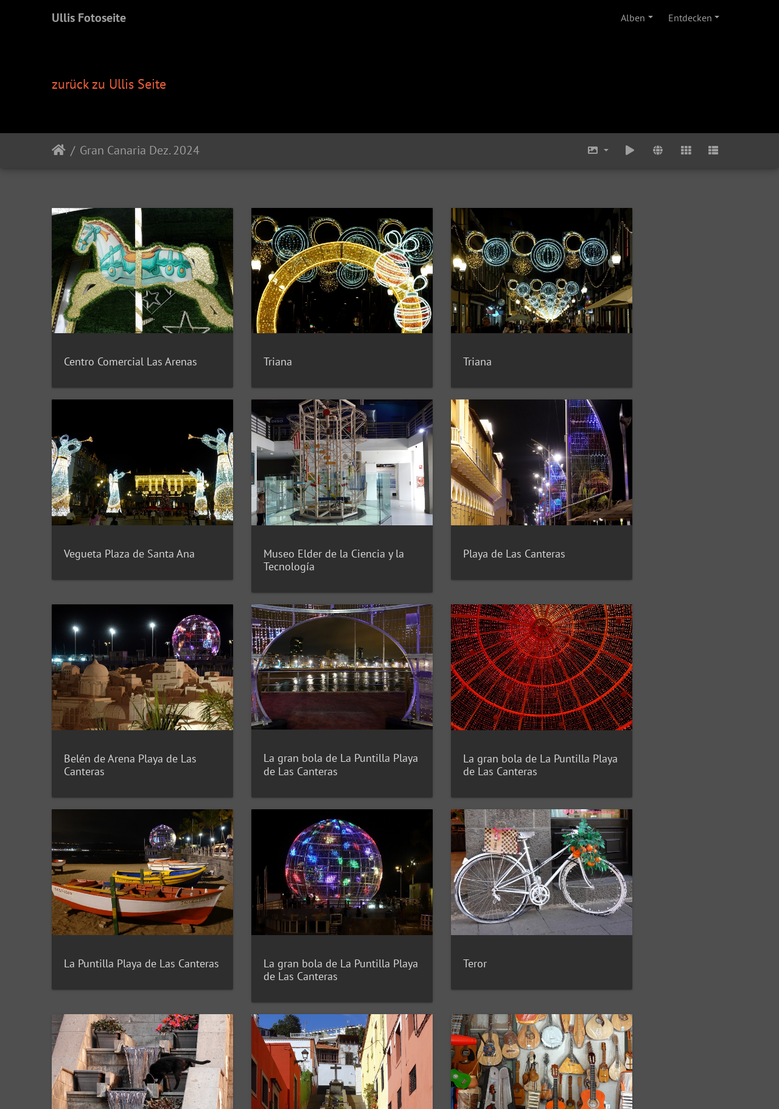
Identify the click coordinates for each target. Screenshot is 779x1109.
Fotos (295, 1049)
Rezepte (265, 1049)
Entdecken (690, 18)
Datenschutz (532, 1049)
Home (234, 1049)
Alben (633, 18)
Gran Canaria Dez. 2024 (140, 150)
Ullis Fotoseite (89, 18)
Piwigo (414, 1035)
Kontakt (356, 1049)
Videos (324, 1049)
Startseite (59, 150)
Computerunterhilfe (415, 1049)
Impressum (481, 1049)
